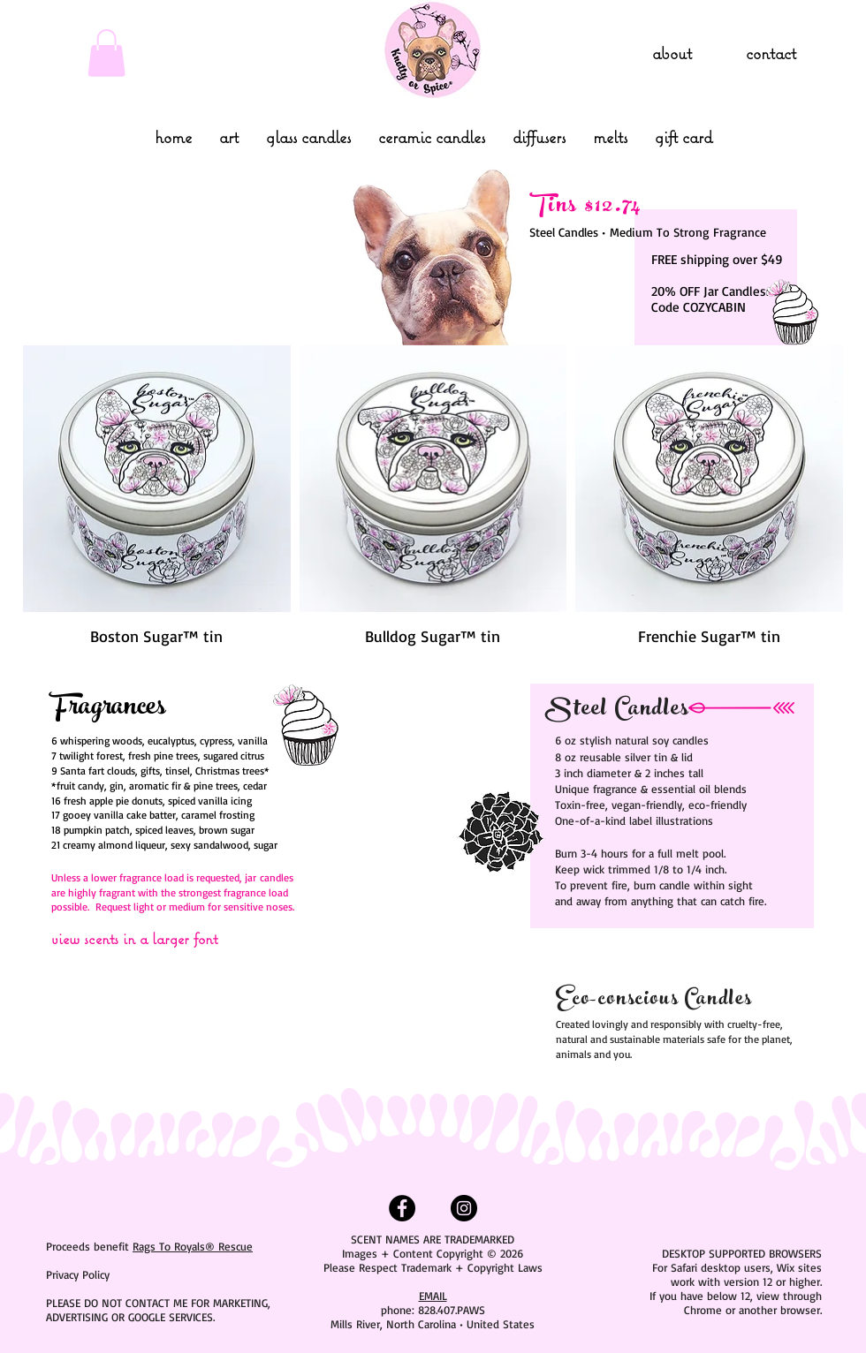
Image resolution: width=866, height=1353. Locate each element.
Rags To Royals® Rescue (193, 1246)
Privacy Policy (78, 1274)
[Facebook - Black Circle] (402, 1208)
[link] (106, 53)
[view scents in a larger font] (160, 938)
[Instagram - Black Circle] (464, 1208)
